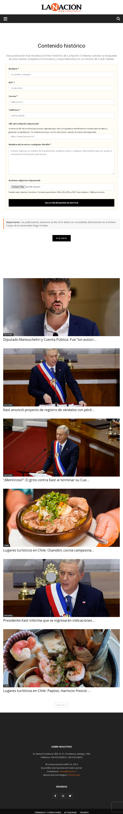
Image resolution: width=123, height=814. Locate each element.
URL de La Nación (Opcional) (23, 123)
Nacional (8, 335)
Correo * (13, 96)
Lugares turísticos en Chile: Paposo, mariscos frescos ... (47, 690)
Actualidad (70, 812)
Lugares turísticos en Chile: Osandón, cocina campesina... (48, 550)
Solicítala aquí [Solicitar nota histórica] (73, 775)
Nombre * (14, 68)
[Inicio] (62, 735)
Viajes (6, 545)
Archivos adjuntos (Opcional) (24, 180)
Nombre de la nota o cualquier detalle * (30, 144)
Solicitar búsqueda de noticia (61, 202)
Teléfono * (14, 109)
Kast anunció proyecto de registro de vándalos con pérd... (48, 410)
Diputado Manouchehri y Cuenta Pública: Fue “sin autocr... (50, 339)
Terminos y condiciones (47, 812)
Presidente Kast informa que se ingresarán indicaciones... (49, 620)
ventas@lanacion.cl (67, 771)
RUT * (12, 82)
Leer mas (61, 705)
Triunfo (84, 812)
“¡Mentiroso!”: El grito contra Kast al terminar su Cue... (46, 480)
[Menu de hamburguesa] (5, 18)
